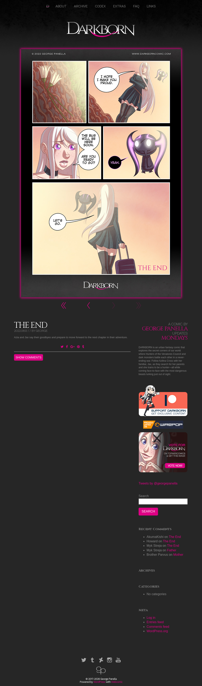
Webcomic (116, 681)
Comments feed (158, 626)
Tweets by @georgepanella (158, 483)
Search (144, 496)
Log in (151, 617)
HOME (48, 6)
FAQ (136, 6)
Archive (81, 6)
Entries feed (155, 622)
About (60, 6)
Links (151, 6)
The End (175, 537)
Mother (178, 554)
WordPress (99, 681)
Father (171, 550)
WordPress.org (157, 631)
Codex (100, 6)
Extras (119, 6)
